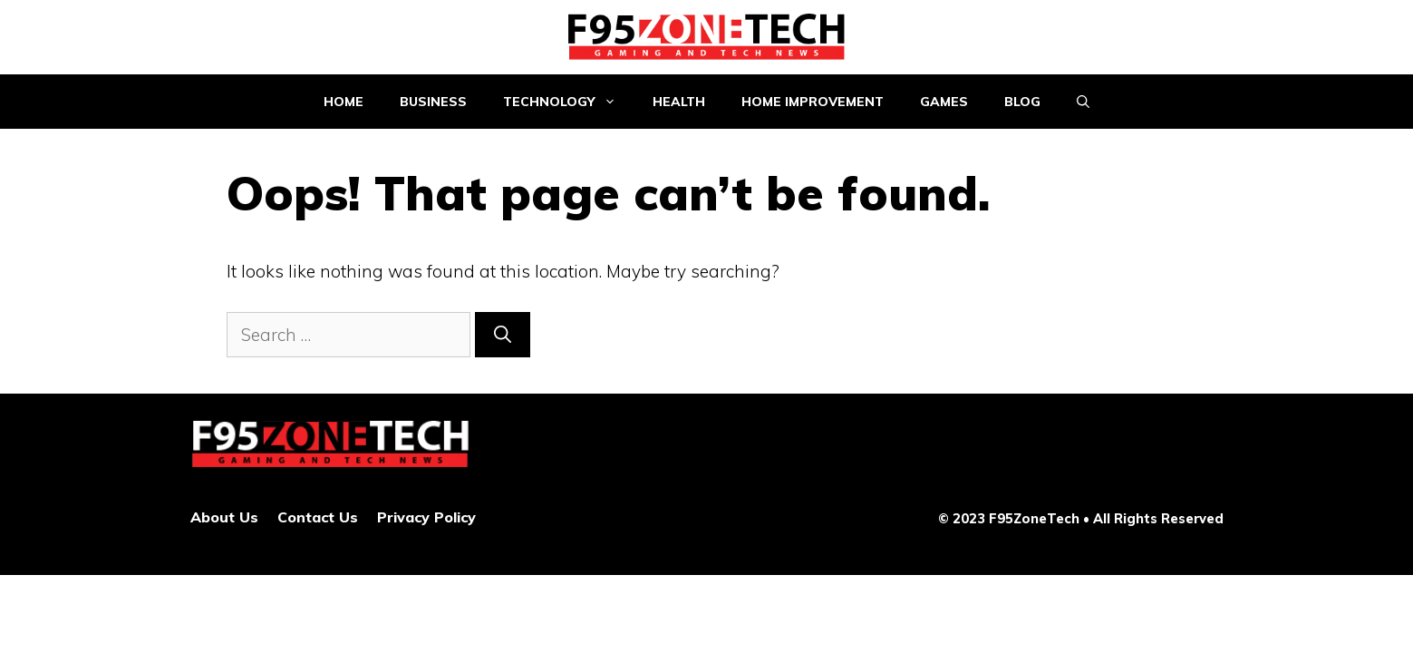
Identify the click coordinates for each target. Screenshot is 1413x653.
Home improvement (812, 101)
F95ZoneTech (1034, 518)
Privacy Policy (426, 517)
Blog (1022, 101)
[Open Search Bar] (1083, 101)
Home (343, 101)
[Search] (502, 335)
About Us (224, 517)
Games (944, 101)
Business (433, 101)
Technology (568, 101)
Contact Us (317, 517)
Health (679, 101)
